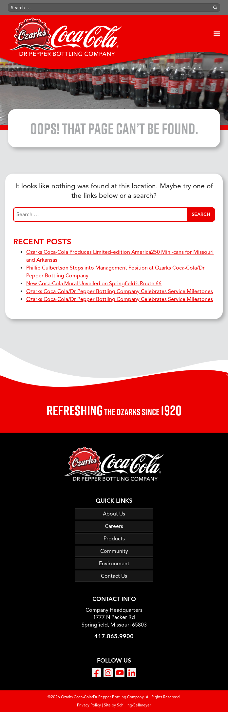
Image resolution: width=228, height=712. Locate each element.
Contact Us (114, 576)
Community (114, 551)
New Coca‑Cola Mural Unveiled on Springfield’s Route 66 (94, 283)
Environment (114, 563)
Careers (114, 526)
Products (114, 538)
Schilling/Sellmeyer (134, 705)
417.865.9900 (114, 636)
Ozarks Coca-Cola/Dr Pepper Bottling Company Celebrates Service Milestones (119, 291)
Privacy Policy (89, 705)
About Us (114, 514)
